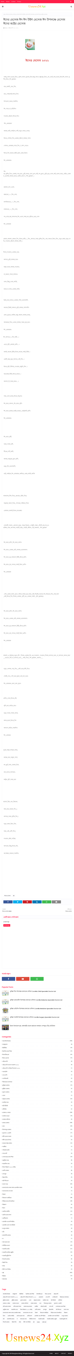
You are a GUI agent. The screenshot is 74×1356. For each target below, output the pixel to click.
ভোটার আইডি (37, 1211)
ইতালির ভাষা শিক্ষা (37, 1051)
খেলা (37, 1095)
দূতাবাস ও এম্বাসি (37, 1133)
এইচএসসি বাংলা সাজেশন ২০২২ (37, 1065)
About (7, 1)
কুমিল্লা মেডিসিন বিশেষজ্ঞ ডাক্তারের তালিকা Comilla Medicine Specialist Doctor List (35, 1009)
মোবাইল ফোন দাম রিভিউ (37, 1225)
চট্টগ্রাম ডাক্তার (37, 1099)
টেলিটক (37, 1109)
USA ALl (37, 1279)
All (13, 895)
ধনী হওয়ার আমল (37, 1136)
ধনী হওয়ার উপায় (37, 1140)
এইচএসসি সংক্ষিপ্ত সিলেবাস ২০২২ (37, 1068)
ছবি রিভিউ (37, 1105)
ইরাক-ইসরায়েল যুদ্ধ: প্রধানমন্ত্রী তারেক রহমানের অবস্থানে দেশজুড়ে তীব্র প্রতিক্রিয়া (32, 1026)
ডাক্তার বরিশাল (37, 1119)
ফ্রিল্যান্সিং (37, 1177)
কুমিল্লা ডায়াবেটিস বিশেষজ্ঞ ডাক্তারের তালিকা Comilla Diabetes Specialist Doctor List (36, 1000)
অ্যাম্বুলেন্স (37, 1044)
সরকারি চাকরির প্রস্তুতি (37, 1252)
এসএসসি (37, 1075)
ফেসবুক (37, 1174)
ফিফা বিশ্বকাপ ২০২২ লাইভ (37, 1167)
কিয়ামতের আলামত (37, 1082)
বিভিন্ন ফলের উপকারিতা (37, 1201)
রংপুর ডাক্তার (37, 1228)
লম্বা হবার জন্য (37, 1242)
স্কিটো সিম (37, 1262)
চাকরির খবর (37, 1102)
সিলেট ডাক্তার (37, 1259)
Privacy (19, 1)
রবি (37, 1232)
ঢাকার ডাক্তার (37, 1122)
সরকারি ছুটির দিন (37, 1255)
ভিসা (37, 1208)
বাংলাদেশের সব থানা (37, 1191)
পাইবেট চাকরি (37, 1150)
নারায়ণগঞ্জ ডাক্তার (37, 1143)
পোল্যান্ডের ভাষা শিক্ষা (37, 1157)
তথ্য (37, 1126)
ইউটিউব (37, 1048)
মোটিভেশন (37, 1218)
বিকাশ (37, 1194)
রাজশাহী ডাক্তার (37, 1235)
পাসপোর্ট (37, 1153)
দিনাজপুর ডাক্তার (37, 1129)
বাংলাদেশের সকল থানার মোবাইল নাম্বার (37, 1187)
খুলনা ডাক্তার (37, 1092)
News (6, 28)
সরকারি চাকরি (37, 1249)
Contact (13, 1)
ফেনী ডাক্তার (37, 1170)
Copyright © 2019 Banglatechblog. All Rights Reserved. (18, 1353)
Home (2, 1)
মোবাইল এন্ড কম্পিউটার (37, 1221)
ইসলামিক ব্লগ (37, 1054)
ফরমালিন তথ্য (37, 1163)
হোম (4, 14)
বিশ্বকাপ (37, 1204)
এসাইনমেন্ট (37, 1078)
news (37, 1276)
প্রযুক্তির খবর (37, 1160)
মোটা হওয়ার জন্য (37, 1215)
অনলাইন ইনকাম (37, 1041)
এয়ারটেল (37, 1071)
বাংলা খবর (37, 1184)
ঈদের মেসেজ (9, 14)
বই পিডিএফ (37, 1180)
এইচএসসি (37, 1061)
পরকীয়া (37, 1146)
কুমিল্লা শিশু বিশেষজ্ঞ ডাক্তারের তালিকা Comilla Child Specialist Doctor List (33, 991)
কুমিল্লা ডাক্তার (37, 1085)
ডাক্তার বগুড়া (37, 1116)
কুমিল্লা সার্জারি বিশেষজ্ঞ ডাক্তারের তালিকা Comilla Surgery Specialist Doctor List (34, 1017)
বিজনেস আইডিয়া (37, 1197)
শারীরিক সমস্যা (37, 1245)
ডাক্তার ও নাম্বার (37, 1112)
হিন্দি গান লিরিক (37, 1269)
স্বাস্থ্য (37, 1266)
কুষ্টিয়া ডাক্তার (37, 1088)
